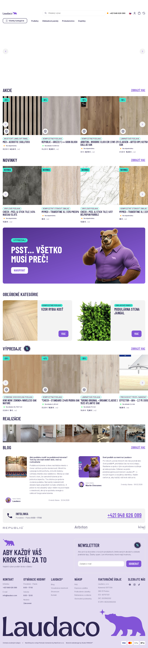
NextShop (28, 643)
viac (63, 333)
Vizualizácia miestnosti (59, 588)
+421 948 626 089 (117, 13)
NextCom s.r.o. (59, 643)
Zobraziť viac (138, 90)
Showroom (55, 591)
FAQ (76, 584)
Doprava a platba (81, 588)
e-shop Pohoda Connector (43, 643)
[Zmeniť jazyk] (130, 13)
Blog (52, 584)
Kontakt (54, 595)
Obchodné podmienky (83, 599)
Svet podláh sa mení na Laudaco (117, 457)
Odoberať (134, 563)
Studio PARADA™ (87, 643)
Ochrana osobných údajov (12, 643)
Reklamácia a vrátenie (82, 595)
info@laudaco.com (10, 595)
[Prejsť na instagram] (134, 584)
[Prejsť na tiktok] (139, 584)
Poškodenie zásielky (82, 591)
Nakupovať (19, 270)
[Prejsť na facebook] (130, 584)
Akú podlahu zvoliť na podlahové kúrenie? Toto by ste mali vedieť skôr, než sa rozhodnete (48, 459)
